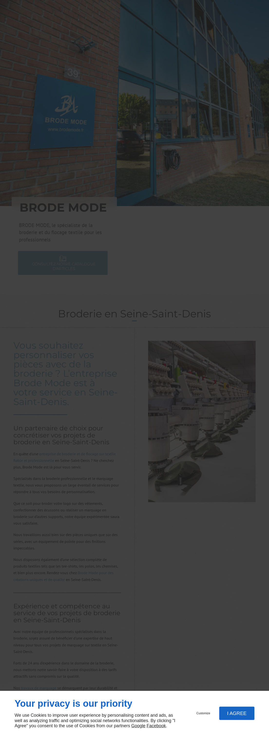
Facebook (156, 725)
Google (138, 725)
